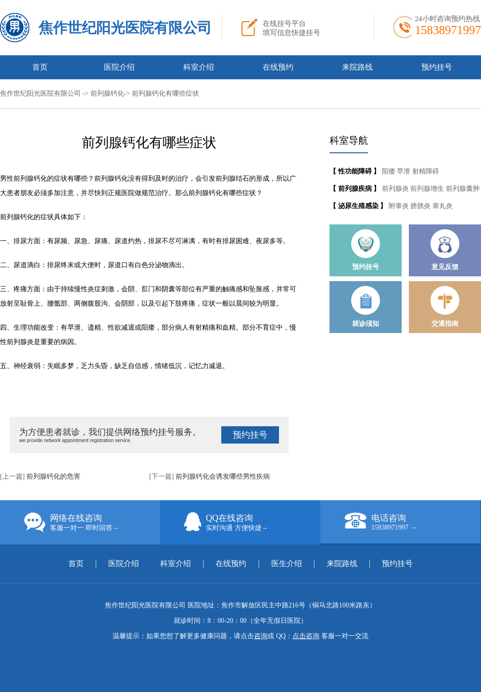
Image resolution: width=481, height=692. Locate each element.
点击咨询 (305, 636)
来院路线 (357, 67)
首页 (40, 67)
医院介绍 (119, 67)
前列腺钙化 (107, 93)
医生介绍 (286, 563)
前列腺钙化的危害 (53, 476)
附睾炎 (400, 206)
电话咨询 (412, 521)
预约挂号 (436, 67)
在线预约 (278, 67)
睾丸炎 (442, 206)
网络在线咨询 (92, 522)
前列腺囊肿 (463, 188)
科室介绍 (198, 67)
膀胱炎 (421, 206)
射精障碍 (425, 171)
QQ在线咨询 (252, 522)
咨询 (260, 636)
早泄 (404, 171)
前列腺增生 (428, 188)
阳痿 (389, 171)
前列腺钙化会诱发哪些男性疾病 (223, 476)
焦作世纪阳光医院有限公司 (125, 28)
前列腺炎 (396, 188)
